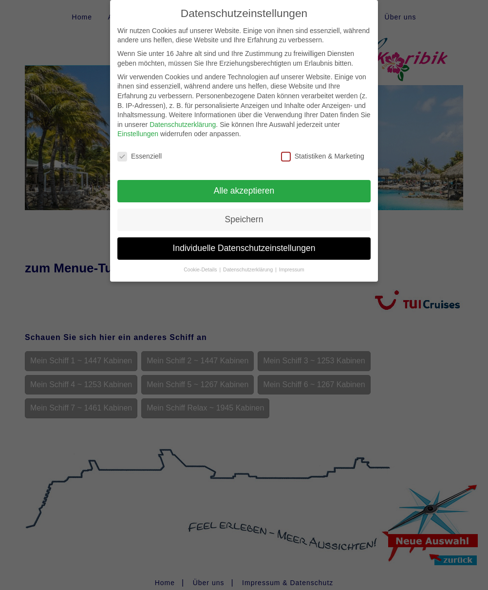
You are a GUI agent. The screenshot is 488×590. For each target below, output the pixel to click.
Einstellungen (137, 124)
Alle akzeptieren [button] (244, 181)
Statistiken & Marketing (322, 147)
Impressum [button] (291, 260)
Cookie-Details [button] (201, 260)
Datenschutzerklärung (183, 115)
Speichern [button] (244, 210)
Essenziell (139, 147)
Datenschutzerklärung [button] (248, 260)
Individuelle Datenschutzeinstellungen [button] (244, 238)
